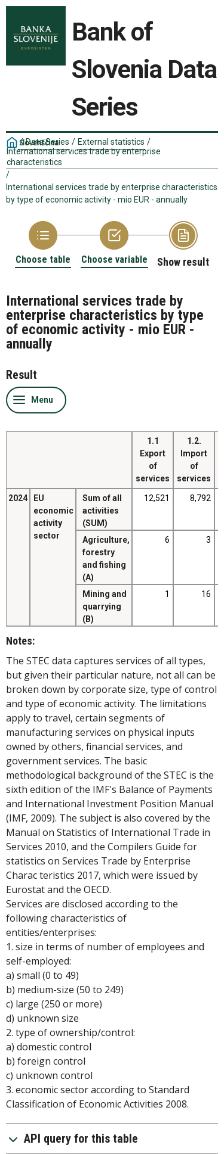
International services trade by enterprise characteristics (84, 157)
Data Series (47, 142)
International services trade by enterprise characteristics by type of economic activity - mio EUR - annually (111, 193)
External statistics (111, 142)
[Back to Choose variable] (114, 243)
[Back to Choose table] (43, 243)
